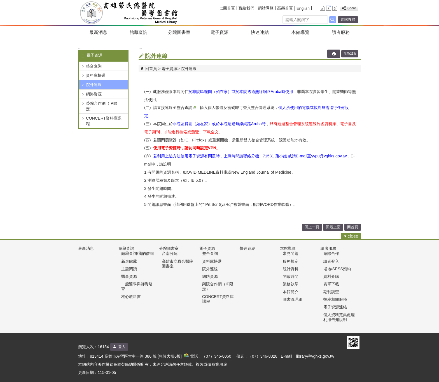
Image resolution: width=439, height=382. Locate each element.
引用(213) (350, 53)
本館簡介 (290, 292)
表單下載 (331, 284)
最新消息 (98, 32)
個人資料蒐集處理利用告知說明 (339, 317)
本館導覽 (300, 32)
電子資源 (219, 32)
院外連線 (94, 84)
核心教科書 (131, 296)
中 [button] (328, 8)
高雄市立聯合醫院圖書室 (177, 263)
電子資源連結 (335, 307)
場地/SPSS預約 (337, 269)
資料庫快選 (96, 75)
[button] (332, 19)
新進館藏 (129, 261)
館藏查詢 (139, 32)
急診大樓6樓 (170, 356)
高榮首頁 (285, 8)
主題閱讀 (129, 269)
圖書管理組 (292, 299)
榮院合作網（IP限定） (101, 106)
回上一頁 (312, 227)
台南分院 (170, 253)
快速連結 (260, 32)
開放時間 (290, 276)
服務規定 (290, 261)
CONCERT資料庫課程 (104, 121)
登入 (121, 347)
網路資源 (94, 94)
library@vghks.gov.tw (315, 356)
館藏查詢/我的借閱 (137, 253)
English (303, 8)
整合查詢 (94, 66)
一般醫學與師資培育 (137, 286)
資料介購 (331, 276)
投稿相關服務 (335, 299)
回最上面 (333, 227)
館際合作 (331, 253)
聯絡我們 (246, 8)
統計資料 (290, 269)
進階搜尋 (348, 19)
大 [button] (334, 8)
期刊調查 (331, 292)
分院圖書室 (179, 32)
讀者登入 (331, 261)
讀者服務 (341, 32)
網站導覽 (266, 8)
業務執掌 (290, 284)
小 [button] (322, 8)
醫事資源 (129, 276)
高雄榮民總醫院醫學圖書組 (129, 12)
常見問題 (290, 253)
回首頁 (229, 8)
